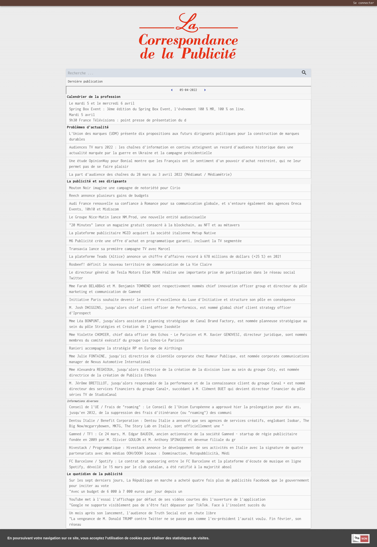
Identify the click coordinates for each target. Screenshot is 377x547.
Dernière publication (85, 81)
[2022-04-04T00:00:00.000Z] (172, 90)
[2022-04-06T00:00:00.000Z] (205, 90)
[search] (188, 73)
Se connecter (363, 3)
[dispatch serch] (304, 73)
